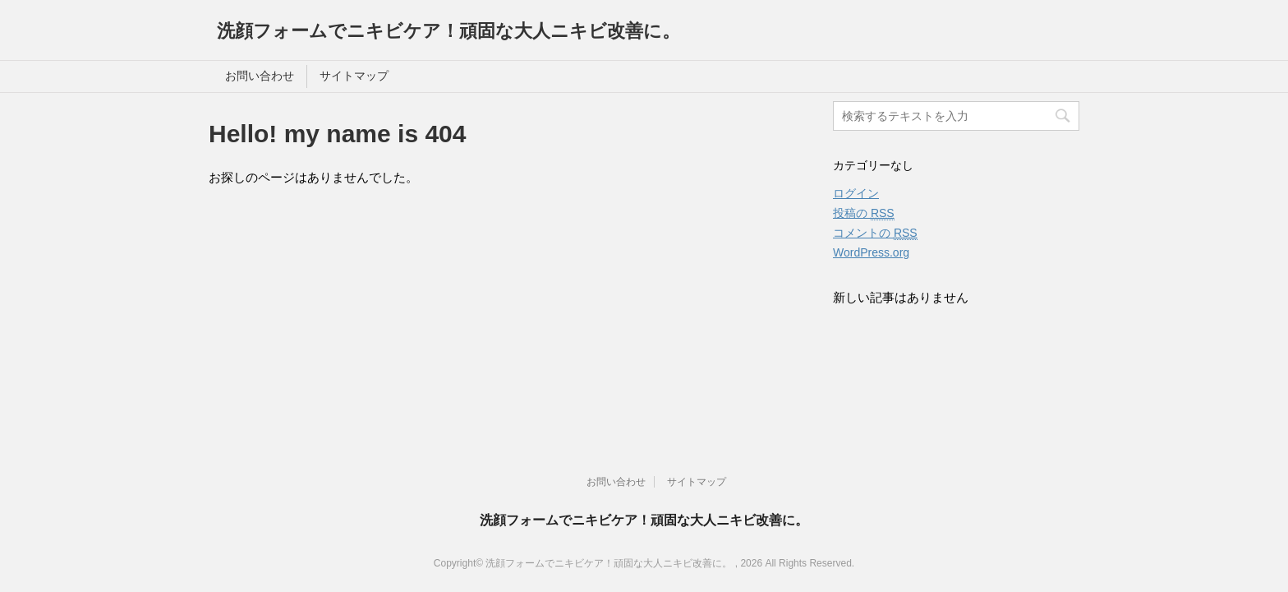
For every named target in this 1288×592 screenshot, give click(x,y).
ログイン (856, 193)
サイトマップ (354, 75)
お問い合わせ (259, 75)
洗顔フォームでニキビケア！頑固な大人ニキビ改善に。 (448, 31)
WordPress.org (871, 252)
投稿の (864, 213)
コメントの (875, 233)
